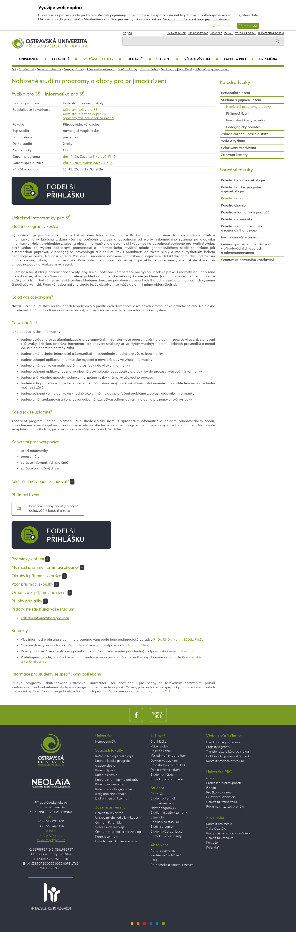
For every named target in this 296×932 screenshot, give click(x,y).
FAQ (154, 860)
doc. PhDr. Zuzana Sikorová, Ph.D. (90, 156)
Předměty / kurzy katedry (245, 120)
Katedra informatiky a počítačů (45, 618)
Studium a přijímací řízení (176, 69)
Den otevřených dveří (165, 770)
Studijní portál (245, 33)
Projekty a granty (218, 747)
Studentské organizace (166, 831)
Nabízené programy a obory (212, 69)
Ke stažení (213, 842)
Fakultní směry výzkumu (223, 742)
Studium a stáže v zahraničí (169, 812)
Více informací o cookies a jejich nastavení (196, 19)
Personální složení (235, 93)
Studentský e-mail (163, 798)
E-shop (211, 788)
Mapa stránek (176, 33)
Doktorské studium (164, 760)
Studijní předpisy (162, 826)
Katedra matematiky (237, 219)
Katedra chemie (233, 205)
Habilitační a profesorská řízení (227, 756)
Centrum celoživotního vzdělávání (247, 260)
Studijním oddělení (136, 645)
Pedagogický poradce (243, 127)
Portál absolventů (163, 850)
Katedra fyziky (149, 69)
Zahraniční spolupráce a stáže (244, 134)
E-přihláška (158, 741)
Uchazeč (139, 59)
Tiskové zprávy (216, 828)
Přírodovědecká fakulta (101, 69)
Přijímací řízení (237, 113)
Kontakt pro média (219, 824)
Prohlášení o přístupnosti (223, 783)
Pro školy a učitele (218, 792)
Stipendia (157, 817)
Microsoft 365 (198, 33)
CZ (124, 33)
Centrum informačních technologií (118, 831)
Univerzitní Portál (271, 33)
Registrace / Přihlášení (166, 855)
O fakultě (64, 59)
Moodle (216, 33)
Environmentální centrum (240, 237)
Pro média (268, 59)
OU (14, 69)
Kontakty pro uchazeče (166, 779)
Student (167, 59)
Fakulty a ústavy (74, 69)
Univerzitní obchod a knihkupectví (118, 817)
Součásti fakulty (102, 59)
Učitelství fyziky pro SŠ (80, 109)
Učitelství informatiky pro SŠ (84, 114)
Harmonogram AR (163, 808)
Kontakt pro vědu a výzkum (225, 761)
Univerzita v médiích (220, 838)
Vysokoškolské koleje (109, 827)
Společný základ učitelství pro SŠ (88, 118)
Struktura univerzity (49, 69)
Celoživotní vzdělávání (238, 148)
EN (130, 33)
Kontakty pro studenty (166, 836)
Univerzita (32, 59)
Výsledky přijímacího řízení (169, 755)
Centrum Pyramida (182, 651)
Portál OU (157, 794)
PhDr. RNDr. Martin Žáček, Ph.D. (88, 163)
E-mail (228, 33)
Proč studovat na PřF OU (168, 765)
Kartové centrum (106, 836)
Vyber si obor (160, 746)
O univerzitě (26, 69)
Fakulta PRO (238, 59)
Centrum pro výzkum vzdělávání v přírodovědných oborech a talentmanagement (246, 248)
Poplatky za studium (165, 822)
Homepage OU (105, 741)
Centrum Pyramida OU (152, 691)
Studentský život (162, 774)
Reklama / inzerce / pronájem (226, 806)
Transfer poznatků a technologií (228, 751)
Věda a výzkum (201, 59)
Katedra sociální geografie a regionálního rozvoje (241, 228)
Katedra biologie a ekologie (243, 180)
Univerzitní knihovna (109, 813)
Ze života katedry (234, 155)
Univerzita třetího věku (221, 802)
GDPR (210, 778)
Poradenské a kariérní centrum (116, 841)
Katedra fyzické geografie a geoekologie (241, 189)
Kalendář (212, 847)
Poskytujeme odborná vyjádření (228, 833)
